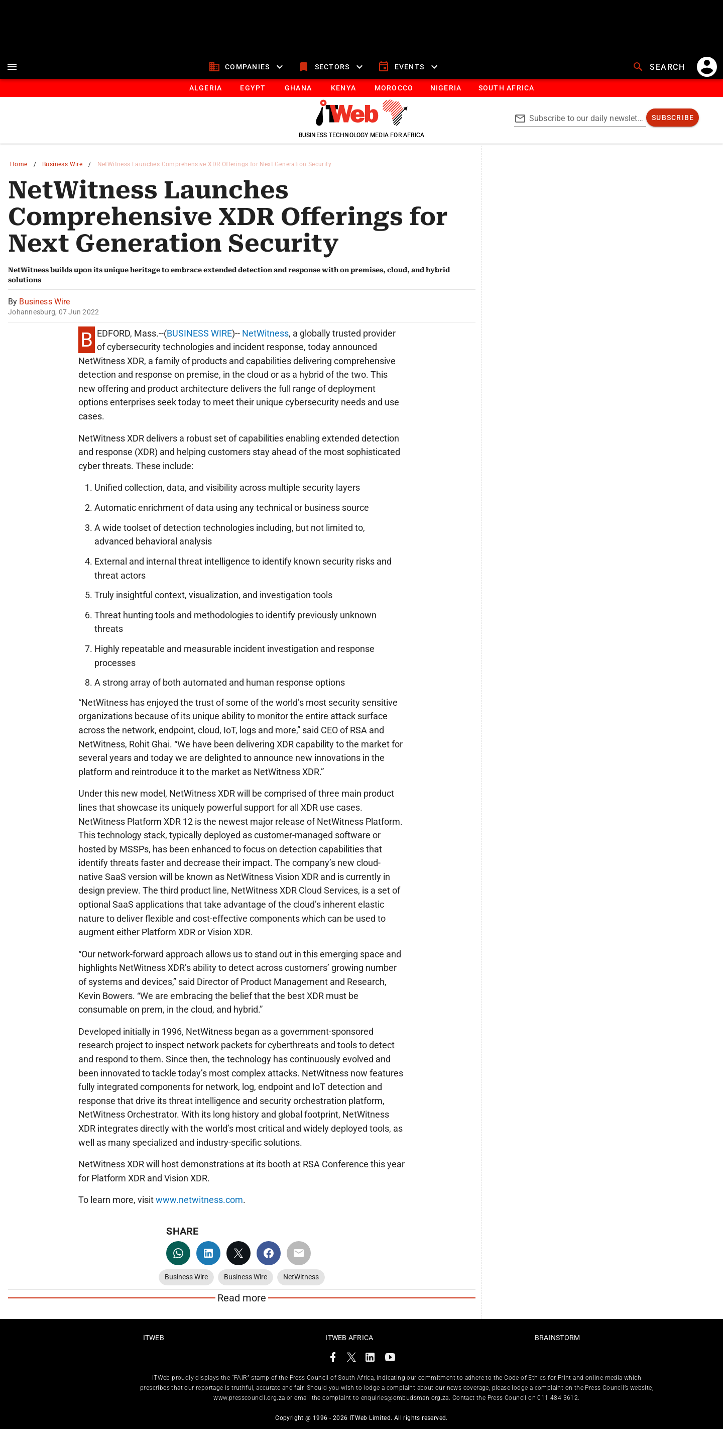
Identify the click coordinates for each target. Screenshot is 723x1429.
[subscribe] (672, 117)
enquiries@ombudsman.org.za (405, 1397)
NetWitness (265, 333)
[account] (707, 67)
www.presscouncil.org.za (249, 1397)
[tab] (205, 88)
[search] (660, 67)
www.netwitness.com (199, 1199)
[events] (409, 67)
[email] (299, 1253)
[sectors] (332, 67)
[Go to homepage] (361, 123)
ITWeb (153, 1338)
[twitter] (238, 1253)
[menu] (12, 67)
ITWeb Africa (349, 1338)
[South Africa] (505, 88)
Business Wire (62, 164)
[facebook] (269, 1253)
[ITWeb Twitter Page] (351, 1359)
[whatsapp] (178, 1253)
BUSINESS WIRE (199, 333)
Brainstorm (557, 1338)
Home (19, 164)
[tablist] (361, 88)
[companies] (247, 67)
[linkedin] (208, 1253)
